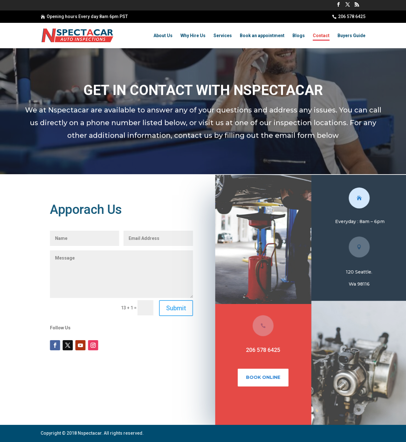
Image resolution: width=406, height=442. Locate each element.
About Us (163, 35)
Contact (321, 35)
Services (222, 35)
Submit (179, 308)
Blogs (298, 35)
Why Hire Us (193, 35)
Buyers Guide (351, 35)
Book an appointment (262, 35)
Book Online (267, 377)
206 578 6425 (351, 16)
